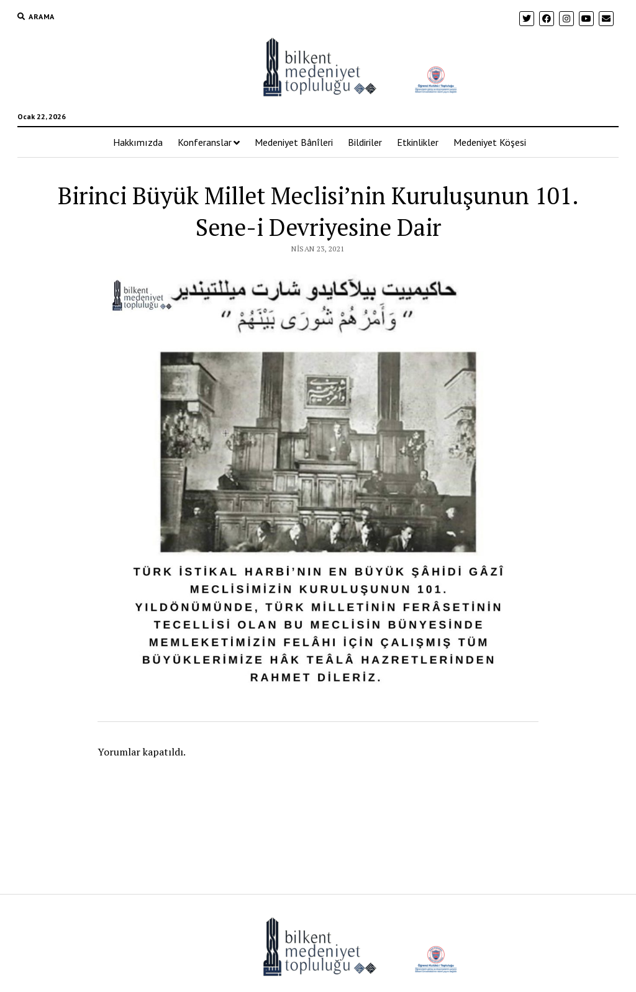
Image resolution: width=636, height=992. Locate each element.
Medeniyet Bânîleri (294, 142)
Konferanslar (205, 142)
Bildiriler (365, 142)
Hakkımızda (138, 142)
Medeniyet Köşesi (489, 142)
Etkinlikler (417, 142)
